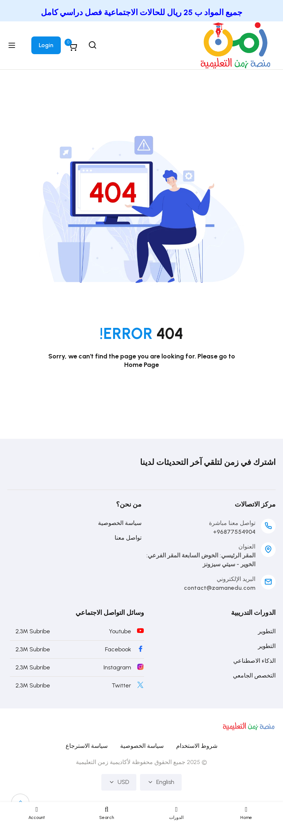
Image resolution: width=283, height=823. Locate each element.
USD (119, 782)
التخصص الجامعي (254, 675)
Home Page (141, 365)
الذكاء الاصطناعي (254, 660)
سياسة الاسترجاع (87, 745)
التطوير (267, 631)
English (160, 782)
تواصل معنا (128, 537)
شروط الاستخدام (196, 745)
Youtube (120, 631)
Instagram (117, 667)
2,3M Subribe (32, 631)
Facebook (118, 649)
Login (46, 45)
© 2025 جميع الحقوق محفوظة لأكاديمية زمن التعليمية (141, 762)
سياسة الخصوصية (120, 522)
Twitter (121, 685)
